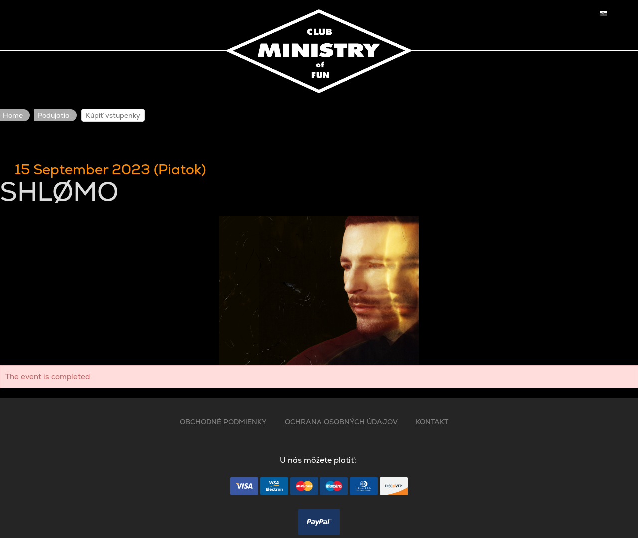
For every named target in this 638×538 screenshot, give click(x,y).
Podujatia (53, 115)
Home (13, 115)
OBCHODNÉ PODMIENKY (223, 421)
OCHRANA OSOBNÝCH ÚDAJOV (341, 421)
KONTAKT (432, 421)
